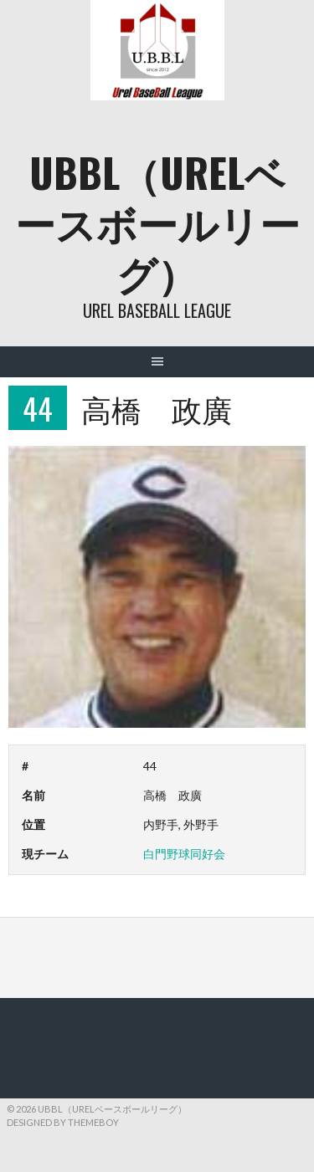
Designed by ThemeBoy (63, 1122)
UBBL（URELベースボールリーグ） (157, 222)
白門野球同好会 (184, 854)
